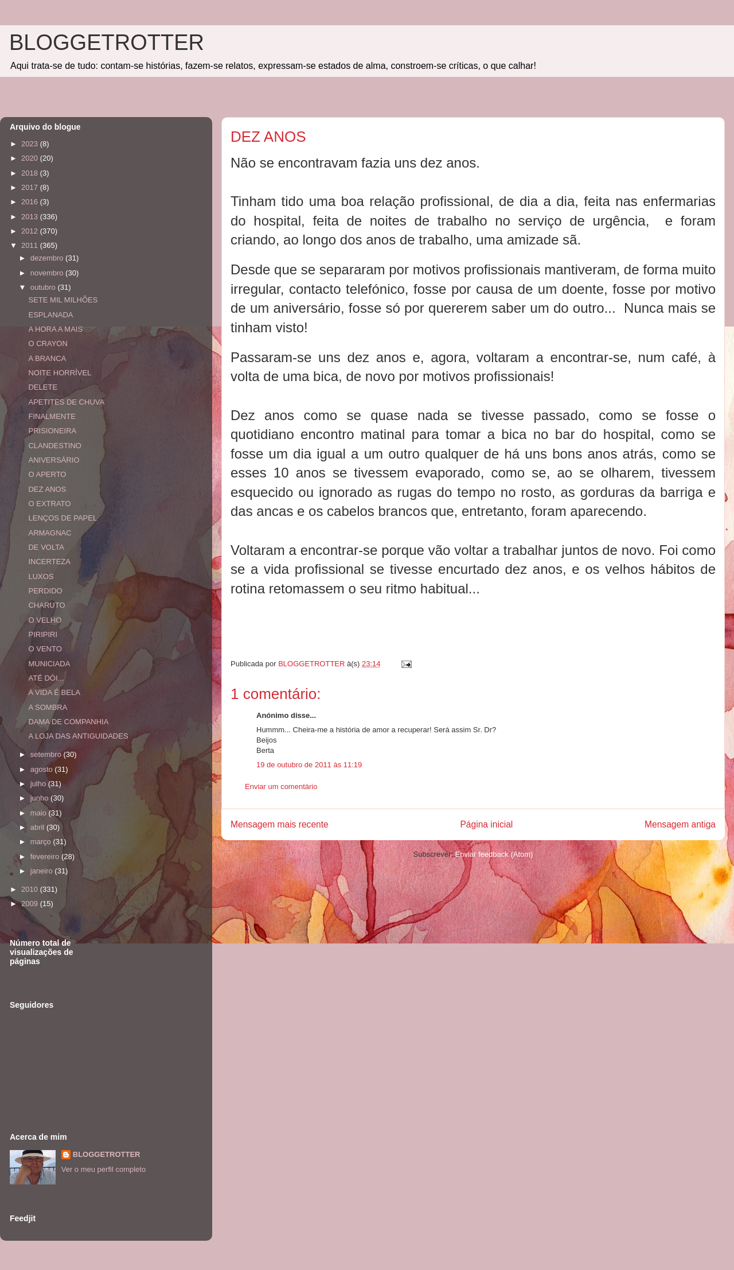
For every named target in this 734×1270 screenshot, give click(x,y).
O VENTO (44, 648)
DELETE (42, 387)
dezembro (47, 258)
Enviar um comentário (281, 786)
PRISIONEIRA (52, 430)
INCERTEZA (49, 561)
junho (40, 798)
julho (39, 783)
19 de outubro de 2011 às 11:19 (309, 764)
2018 (30, 173)
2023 (30, 143)
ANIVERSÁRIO (53, 460)
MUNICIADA (49, 663)
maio (39, 813)
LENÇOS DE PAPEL (62, 518)
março (41, 841)
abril (38, 827)
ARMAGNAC (49, 533)
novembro (47, 273)
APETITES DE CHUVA (66, 402)
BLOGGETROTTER (106, 42)
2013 (30, 216)
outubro (44, 287)
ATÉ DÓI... (46, 678)
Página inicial (486, 824)
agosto (42, 769)
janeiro (42, 871)
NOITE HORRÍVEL (59, 372)
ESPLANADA (50, 314)
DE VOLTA (46, 547)
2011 (30, 245)
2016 (30, 201)
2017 (30, 187)
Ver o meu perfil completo (103, 1169)
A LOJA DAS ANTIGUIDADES (78, 736)
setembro (47, 754)
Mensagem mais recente (280, 824)
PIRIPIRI (42, 634)
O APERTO (47, 474)
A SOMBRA (47, 707)
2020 (30, 158)
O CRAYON (47, 343)
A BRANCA (47, 358)
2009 (30, 903)
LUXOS (40, 576)
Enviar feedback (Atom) (494, 854)
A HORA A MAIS (55, 329)
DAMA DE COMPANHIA (68, 721)
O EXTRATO (49, 503)
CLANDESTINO (54, 445)
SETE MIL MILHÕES (62, 300)
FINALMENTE (51, 416)
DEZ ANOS (47, 489)
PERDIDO (45, 591)
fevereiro (45, 856)
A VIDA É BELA (54, 692)
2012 (30, 231)
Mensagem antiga (680, 824)
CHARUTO (46, 605)
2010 (30, 889)
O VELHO (44, 620)
